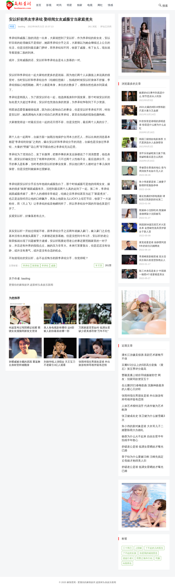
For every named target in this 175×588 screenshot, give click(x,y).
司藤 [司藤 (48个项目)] (158, 558)
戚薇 (53, 265)
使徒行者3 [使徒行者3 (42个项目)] (128, 558)
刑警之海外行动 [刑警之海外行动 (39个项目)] (144, 558)
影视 (48, 5)
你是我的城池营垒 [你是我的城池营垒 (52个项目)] (148, 553)
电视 (89, 5)
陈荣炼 (35, 265)
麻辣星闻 (71, 582)
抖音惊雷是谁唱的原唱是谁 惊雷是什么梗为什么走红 (152, 125)
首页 (38, 5)
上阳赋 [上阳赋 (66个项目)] (138, 548)
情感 (110, 5)
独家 (79, 5)
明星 (69, 5)
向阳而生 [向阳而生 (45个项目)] (127, 563)
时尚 (59, 5)
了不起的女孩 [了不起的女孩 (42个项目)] (129, 553)
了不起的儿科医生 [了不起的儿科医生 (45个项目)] (154, 548)
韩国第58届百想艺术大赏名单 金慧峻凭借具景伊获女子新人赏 (152, 228)
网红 (100, 5)
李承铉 (26, 265)
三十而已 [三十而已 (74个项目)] (127, 548)
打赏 (100, 265)
